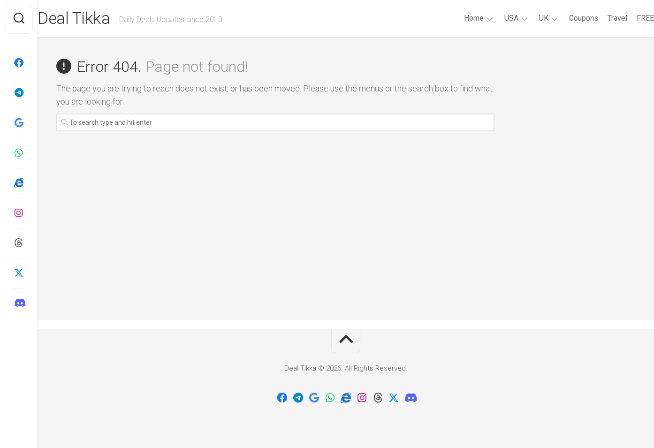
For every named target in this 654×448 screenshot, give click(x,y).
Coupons (564, 18)
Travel (598, 18)
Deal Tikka (93, 19)
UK (525, 18)
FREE (626, 18)
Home (455, 18)
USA (493, 18)
